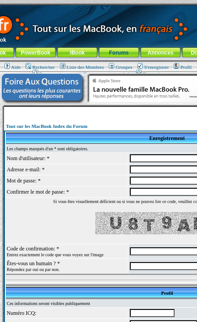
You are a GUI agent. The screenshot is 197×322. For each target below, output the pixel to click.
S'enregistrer (153, 67)
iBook (77, 53)
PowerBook (35, 53)
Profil (183, 67)
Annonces (160, 53)
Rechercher (40, 67)
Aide (12, 67)
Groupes (120, 67)
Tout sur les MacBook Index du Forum (46, 126)
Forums (118, 53)
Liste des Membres (82, 67)
